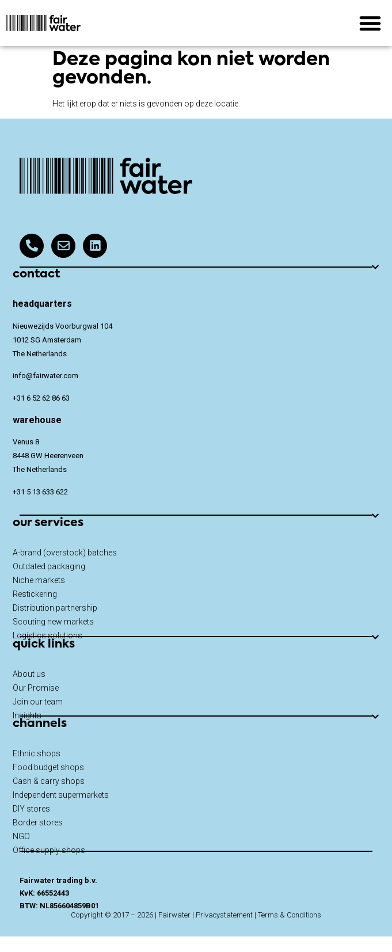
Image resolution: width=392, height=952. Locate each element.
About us (29, 674)
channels (40, 724)
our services (48, 523)
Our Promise (36, 687)
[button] (370, 23)
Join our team (38, 701)
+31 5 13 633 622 (40, 492)
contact (36, 274)
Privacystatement (224, 915)
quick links (44, 644)
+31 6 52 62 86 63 (41, 398)
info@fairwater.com (45, 375)
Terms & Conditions (289, 915)
